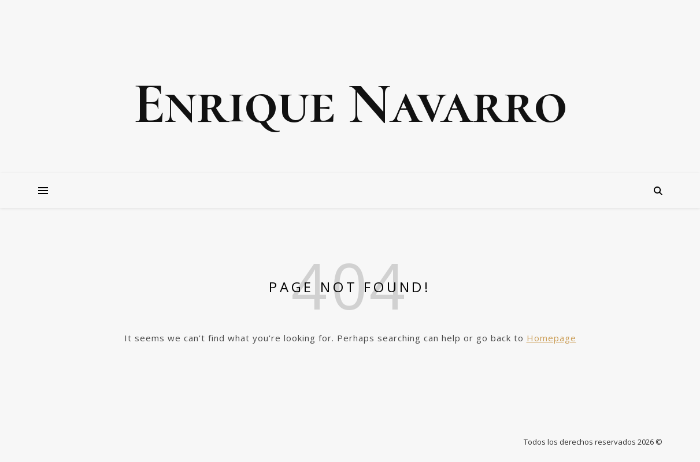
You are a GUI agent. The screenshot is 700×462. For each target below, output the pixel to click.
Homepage (551, 338)
